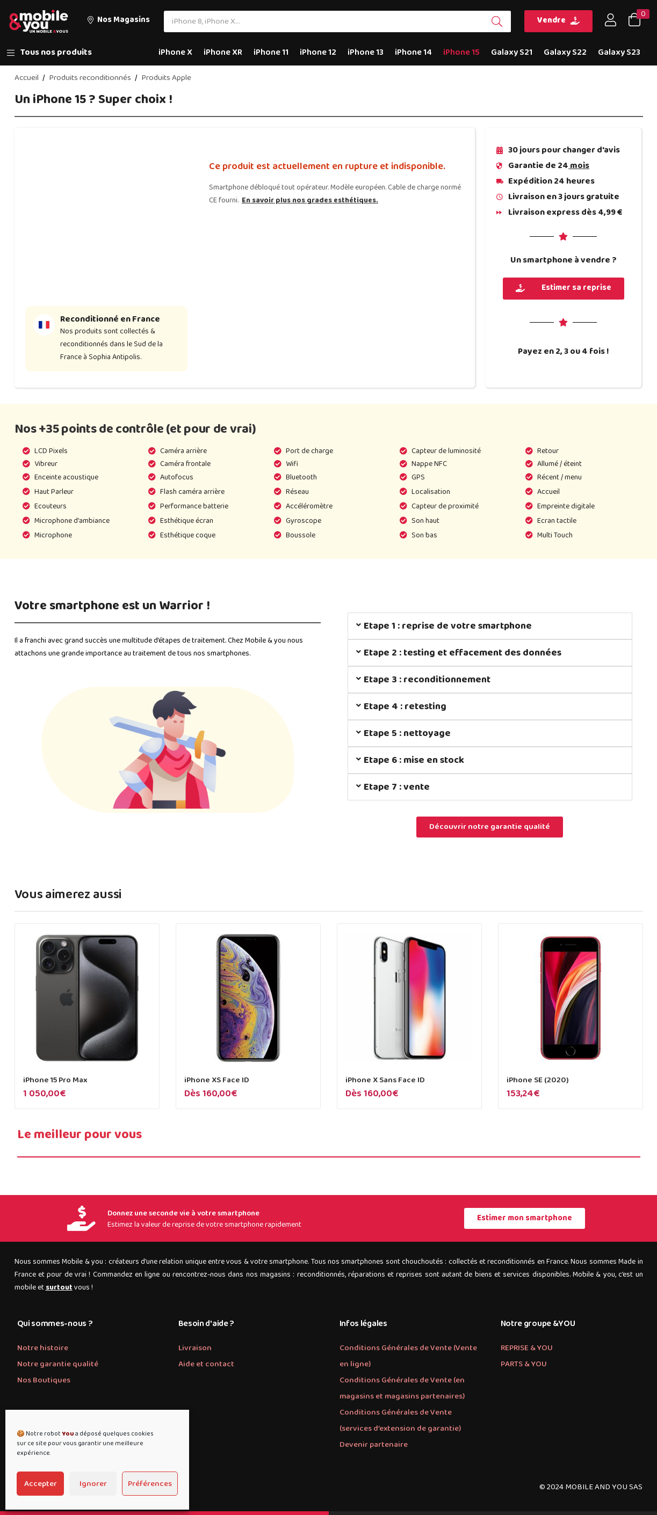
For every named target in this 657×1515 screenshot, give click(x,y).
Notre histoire (42, 1348)
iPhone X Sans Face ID (385, 1080)
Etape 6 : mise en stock (414, 760)
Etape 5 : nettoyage (407, 733)
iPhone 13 (366, 52)
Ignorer (93, 1483)
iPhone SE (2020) (538, 1080)
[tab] (490, 626)
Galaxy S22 (565, 52)
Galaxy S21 (511, 52)
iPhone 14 (413, 52)
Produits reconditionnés (90, 77)
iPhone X (175, 52)
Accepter (40, 1483)
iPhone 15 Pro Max (55, 1080)
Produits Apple (166, 77)
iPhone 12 (318, 52)
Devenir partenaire (374, 1444)
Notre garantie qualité (57, 1364)
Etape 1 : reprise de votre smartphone (448, 625)
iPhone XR (223, 52)
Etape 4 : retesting (405, 706)
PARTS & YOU (524, 1364)
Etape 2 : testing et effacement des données (462, 652)
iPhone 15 (461, 52)
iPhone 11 (271, 52)
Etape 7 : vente (397, 787)
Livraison (195, 1348)
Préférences (150, 1483)
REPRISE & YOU (527, 1348)
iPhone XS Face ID (216, 1080)
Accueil (27, 77)
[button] (118, 21)
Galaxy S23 (619, 52)
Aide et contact (206, 1364)
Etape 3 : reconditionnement (427, 679)
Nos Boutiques (43, 1380)
